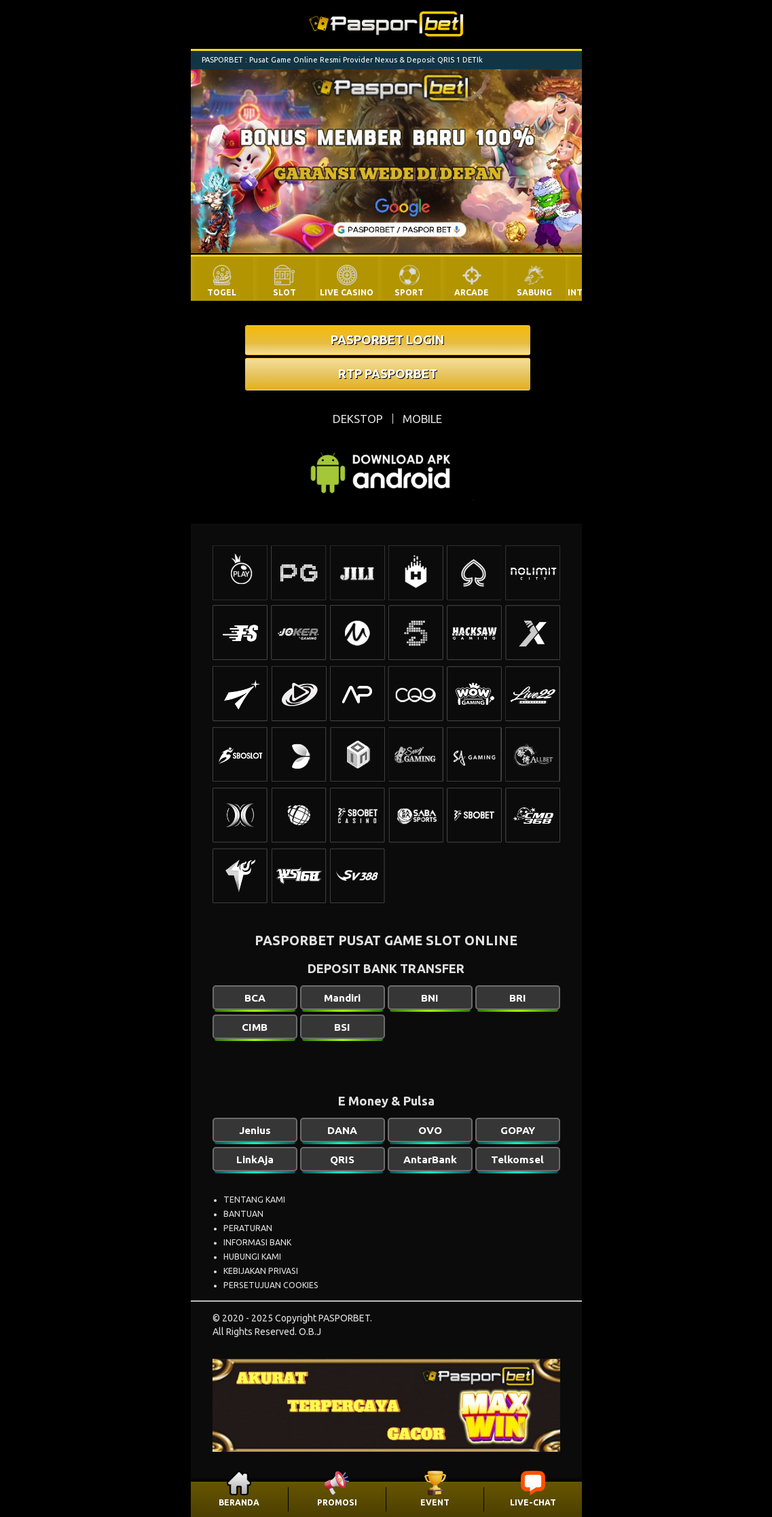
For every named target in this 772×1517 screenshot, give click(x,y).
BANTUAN (243, 1213)
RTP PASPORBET (387, 373)
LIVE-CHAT (533, 1502)
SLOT (284, 292)
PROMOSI (337, 1502)
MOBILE (422, 418)
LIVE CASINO (346, 292)
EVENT (434, 1502)
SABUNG (534, 292)
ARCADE (471, 292)
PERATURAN (247, 1228)
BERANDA (239, 1502)
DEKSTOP (358, 418)
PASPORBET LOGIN (387, 339)
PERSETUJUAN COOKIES (270, 1285)
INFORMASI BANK (257, 1242)
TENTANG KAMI (254, 1199)
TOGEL (221, 292)
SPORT (409, 292)
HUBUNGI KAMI (252, 1256)
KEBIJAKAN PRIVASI (260, 1270)
